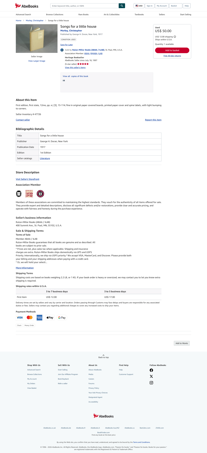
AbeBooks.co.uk (49, 428)
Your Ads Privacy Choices (98, 393)
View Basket (32, 388)
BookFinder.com (103, 433)
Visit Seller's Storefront (27, 179)
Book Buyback (63, 379)
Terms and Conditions (141, 442)
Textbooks (139, 14)
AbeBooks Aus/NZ (112, 428)
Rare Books (83, 14)
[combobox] (84, 5)
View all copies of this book (75, 76)
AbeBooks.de (66, 428)
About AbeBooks (95, 370)
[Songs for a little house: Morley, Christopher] (36, 38)
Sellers (162, 14)
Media (91, 374)
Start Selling (185, 14)
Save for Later (66, 44)
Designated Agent (95, 397)
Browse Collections (54, 14)
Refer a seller (62, 383)
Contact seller (23, 119)
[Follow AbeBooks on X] (151, 376)
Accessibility (93, 402)
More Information (25, 267)
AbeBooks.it (95, 428)
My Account (162, 6)
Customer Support (126, 374)
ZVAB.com (160, 428)
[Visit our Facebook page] (151, 370)
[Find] (122, 5)
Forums (91, 383)
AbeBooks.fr (80, 428)
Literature (45, 158)
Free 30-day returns (172, 55)
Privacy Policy (94, 388)
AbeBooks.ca (129, 428)
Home (18, 20)
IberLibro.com (145, 428)
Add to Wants (182, 343)
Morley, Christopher (34, 20)
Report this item (153, 119)
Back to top (103, 357)
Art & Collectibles (111, 14)
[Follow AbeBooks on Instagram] (151, 383)
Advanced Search (23, 14)
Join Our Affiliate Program (68, 374)
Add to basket (172, 50)
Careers (91, 379)
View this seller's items (75, 67)
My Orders (31, 383)
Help (187, 6)
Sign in (150, 6)
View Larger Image (36, 61)
